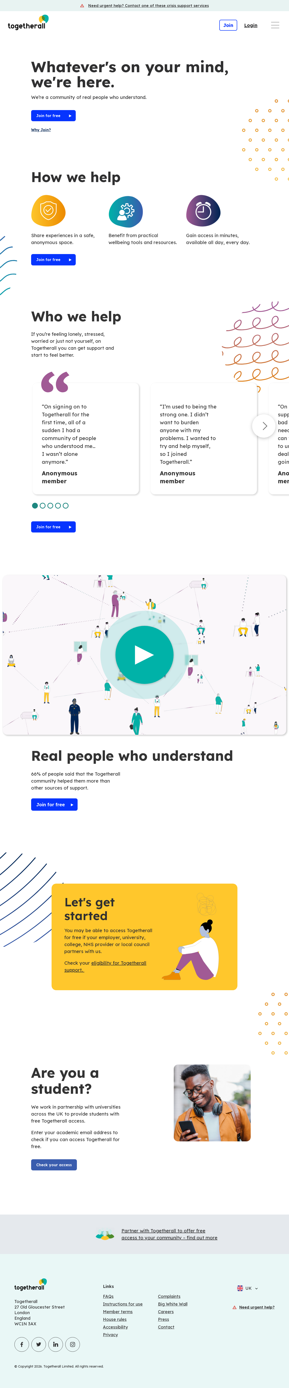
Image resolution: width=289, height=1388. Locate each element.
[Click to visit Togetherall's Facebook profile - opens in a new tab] (21, 1344)
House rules (115, 1319)
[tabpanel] (86, 438)
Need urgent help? (257, 1307)
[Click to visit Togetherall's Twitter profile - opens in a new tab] (38, 1344)
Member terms (118, 1311)
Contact (166, 1327)
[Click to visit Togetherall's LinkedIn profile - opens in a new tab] (55, 1344)
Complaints (169, 1296)
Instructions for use (123, 1304)
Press (163, 1319)
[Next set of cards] (264, 427)
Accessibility (115, 1327)
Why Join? (41, 129)
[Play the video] (144, 655)
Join (228, 25)
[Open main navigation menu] (275, 25)
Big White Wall (172, 1304)
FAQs (108, 1296)
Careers (166, 1311)
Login (250, 25)
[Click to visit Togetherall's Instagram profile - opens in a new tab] (72, 1344)
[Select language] (255, 1288)
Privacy (110, 1334)
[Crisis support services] (144, 5)
